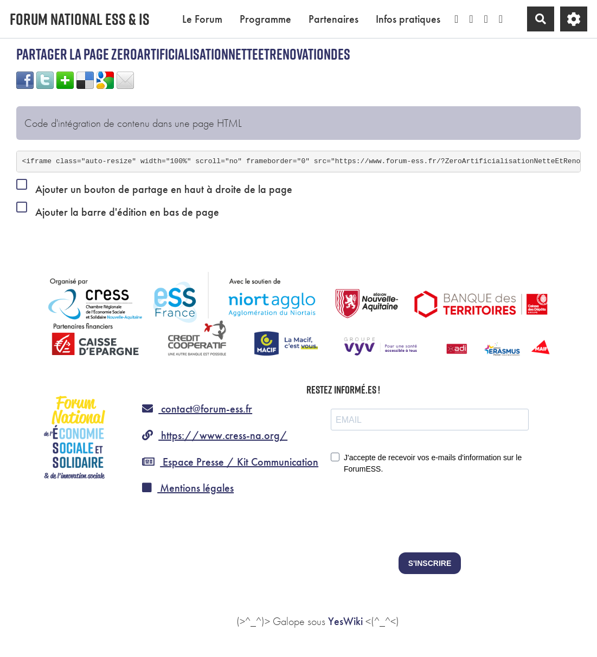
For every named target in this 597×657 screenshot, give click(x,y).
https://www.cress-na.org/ (214, 435)
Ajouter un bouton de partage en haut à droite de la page (154, 187)
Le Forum (202, 19)
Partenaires (333, 19)
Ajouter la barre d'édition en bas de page (117, 210)
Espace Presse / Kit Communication (230, 462)
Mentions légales (188, 488)
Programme (265, 19)
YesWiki (345, 621)
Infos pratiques (408, 19)
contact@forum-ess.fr (197, 409)
